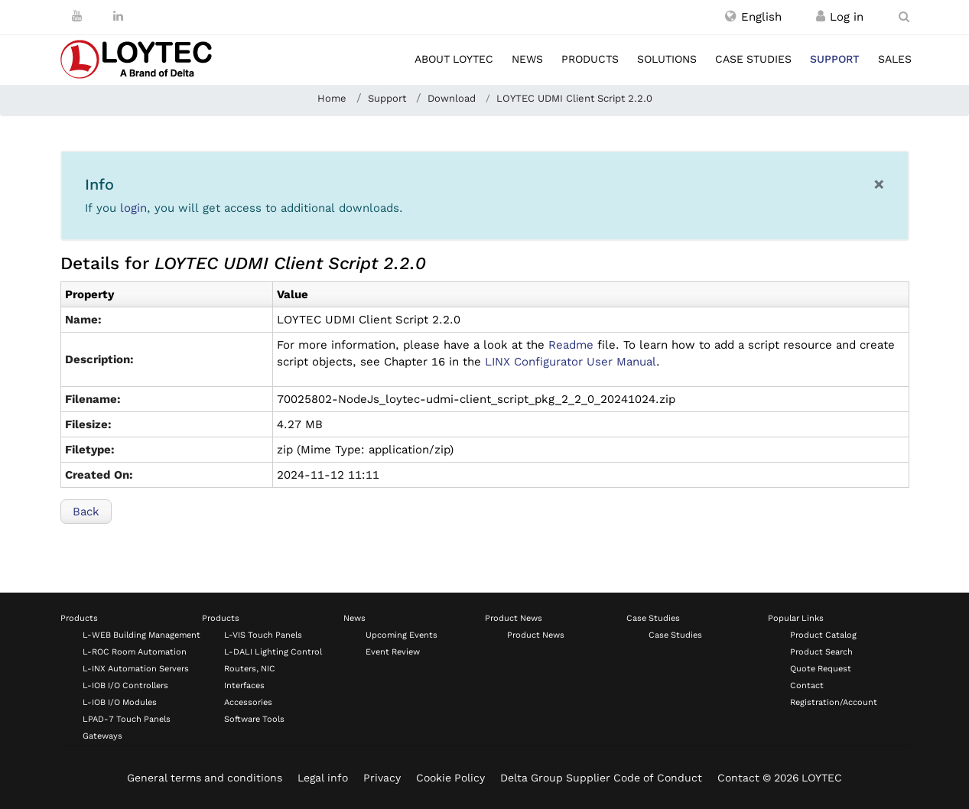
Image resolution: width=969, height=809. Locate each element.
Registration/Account (833, 702)
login (133, 208)
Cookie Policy (450, 778)
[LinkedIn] (118, 16)
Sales (895, 59)
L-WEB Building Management (141, 635)
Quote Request (820, 669)
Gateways (102, 736)
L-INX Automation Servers (136, 669)
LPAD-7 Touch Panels (127, 719)
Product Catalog (823, 635)
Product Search (821, 652)
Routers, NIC (249, 669)
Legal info (323, 778)
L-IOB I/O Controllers (125, 685)
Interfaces (244, 685)
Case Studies (653, 618)
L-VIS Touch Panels (263, 635)
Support (835, 59)
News (527, 59)
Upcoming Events (401, 635)
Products (590, 59)
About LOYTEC (454, 59)
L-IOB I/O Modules (120, 702)
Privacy (382, 778)
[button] (753, 16)
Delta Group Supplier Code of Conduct (601, 778)
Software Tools (254, 719)
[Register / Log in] (820, 17)
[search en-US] (904, 16)
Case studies (753, 59)
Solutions (667, 59)
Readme (570, 345)
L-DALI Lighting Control (273, 652)
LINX (570, 362)
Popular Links (796, 618)
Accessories (248, 702)
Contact (807, 685)
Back (86, 511)
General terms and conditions (204, 778)
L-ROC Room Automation (135, 652)
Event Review (393, 652)
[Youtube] (77, 16)
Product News (513, 618)
